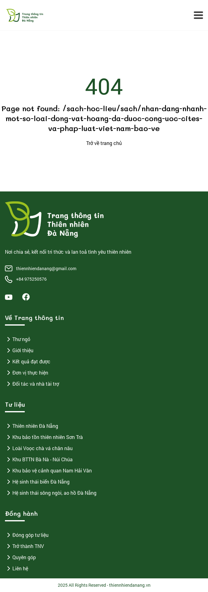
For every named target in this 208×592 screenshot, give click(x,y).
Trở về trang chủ (104, 143)
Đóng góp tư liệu (27, 535)
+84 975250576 (31, 279)
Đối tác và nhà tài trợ (32, 384)
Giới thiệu (19, 350)
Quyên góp (20, 557)
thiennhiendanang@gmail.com (46, 268)
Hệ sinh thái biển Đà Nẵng (37, 481)
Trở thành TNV (24, 546)
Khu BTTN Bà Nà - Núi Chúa (39, 459)
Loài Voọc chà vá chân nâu (39, 448)
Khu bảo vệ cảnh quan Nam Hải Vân (48, 470)
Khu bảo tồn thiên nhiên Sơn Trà (44, 437)
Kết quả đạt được (27, 361)
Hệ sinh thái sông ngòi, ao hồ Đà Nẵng (50, 493)
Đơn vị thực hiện (26, 372)
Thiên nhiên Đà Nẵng (31, 426)
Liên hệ (16, 568)
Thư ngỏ (17, 339)
